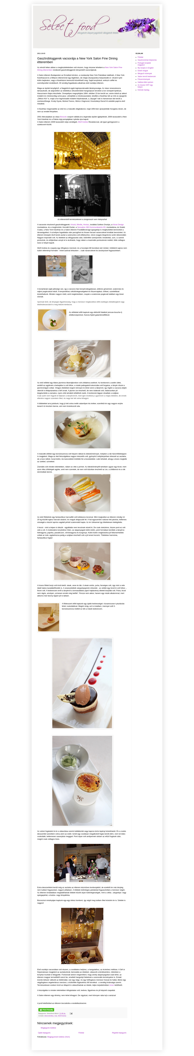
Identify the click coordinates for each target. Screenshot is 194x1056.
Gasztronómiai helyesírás (147, 60)
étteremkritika (49, 1016)
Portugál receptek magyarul (144, 64)
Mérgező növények (145, 73)
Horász (86, 224)
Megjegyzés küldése (48, 1028)
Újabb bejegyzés (44, 1033)
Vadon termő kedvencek (147, 76)
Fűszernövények (144, 79)
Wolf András (83, 122)
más (55, 1016)
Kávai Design (118, 224)
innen (112, 985)
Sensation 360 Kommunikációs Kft (91, 227)
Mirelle (79, 224)
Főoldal (81, 1033)
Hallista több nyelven (145, 82)
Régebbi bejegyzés (119, 1033)
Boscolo (63, 117)
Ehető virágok (143, 71)
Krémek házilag (143, 90)
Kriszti (73, 224)
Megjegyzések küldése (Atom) (58, 1037)
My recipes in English (146, 68)
